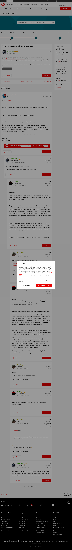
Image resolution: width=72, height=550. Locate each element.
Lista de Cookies (23, 275)
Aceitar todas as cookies (44, 285)
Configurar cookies (26, 285)
